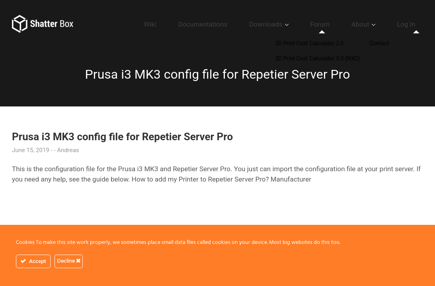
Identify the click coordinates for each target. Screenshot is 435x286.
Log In (412, 24)
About (377, 24)
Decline (68, 261)
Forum (347, 24)
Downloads (305, 24)
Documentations (256, 24)
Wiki (215, 24)
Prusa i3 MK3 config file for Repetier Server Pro (122, 137)
